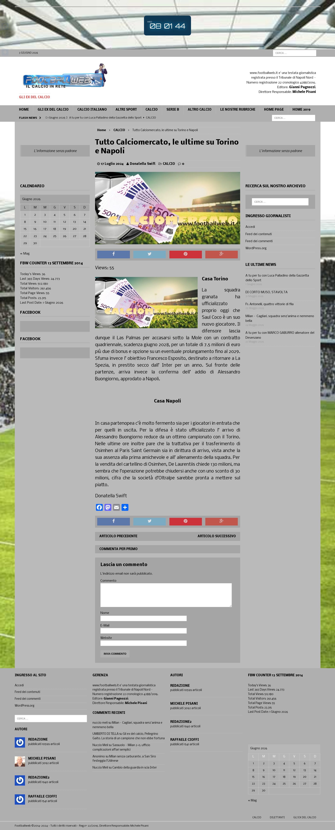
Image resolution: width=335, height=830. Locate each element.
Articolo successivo (217, 536)
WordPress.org (256, 248)
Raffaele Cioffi (42, 796)
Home (24, 109)
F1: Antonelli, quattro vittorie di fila (269, 304)
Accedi (250, 227)
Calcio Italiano (92, 109)
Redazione (38, 739)
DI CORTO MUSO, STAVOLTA (266, 292)
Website (106, 638)
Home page (274, 109)
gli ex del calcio (304, 817)
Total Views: (29, 283)
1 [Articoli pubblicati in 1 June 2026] (25, 215)
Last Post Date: (31, 302)
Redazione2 (38, 777)
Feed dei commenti (259, 241)
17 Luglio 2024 (112, 164)
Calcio (256, 817)
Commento (108, 581)
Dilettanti (277, 817)
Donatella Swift (143, 164)
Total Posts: (29, 298)
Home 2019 (301, 109)
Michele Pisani (42, 758)
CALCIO (151, 109)
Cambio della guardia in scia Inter (134, 767)
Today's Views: (31, 274)
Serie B (172, 109)
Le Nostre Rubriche (237, 109)
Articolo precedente (118, 536)
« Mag (25, 253)
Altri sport (126, 109)
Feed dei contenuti (258, 234)
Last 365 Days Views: (35, 279)
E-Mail (104, 625)
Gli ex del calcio (53, 109)
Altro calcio (200, 109)
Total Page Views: (33, 293)
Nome (104, 613)
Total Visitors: (30, 288)
